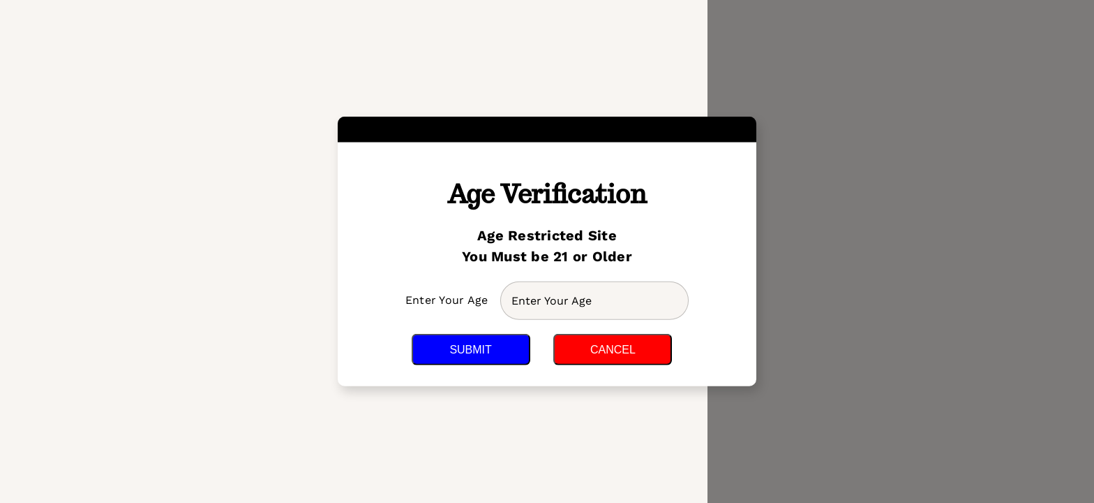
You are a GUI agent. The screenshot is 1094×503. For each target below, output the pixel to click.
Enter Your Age (448, 300)
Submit (470, 350)
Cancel (613, 350)
